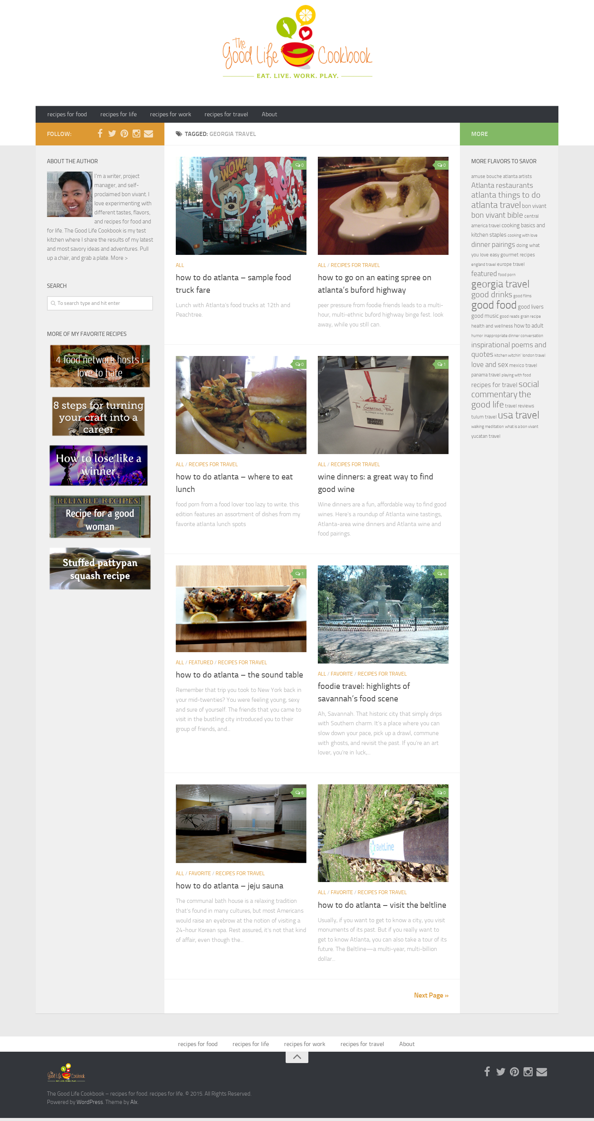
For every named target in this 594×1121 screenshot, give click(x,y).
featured (201, 665)
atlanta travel (496, 206)
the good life (501, 401)
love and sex (489, 366)
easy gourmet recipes (512, 256)
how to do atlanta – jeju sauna (229, 888)
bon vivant (534, 208)
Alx (134, 1105)
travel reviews (519, 408)
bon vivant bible (497, 217)
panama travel (485, 376)
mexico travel (523, 367)
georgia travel (500, 286)
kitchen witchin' (507, 357)
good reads (509, 318)
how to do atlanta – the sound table (239, 677)
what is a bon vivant (521, 428)
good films (522, 297)
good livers (531, 308)
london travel (533, 357)
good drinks (491, 296)
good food (494, 307)
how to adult (528, 327)
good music (485, 317)
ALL (180, 267)
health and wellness (492, 328)
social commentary (505, 391)
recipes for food (66, 115)
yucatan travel (485, 438)
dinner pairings (493, 246)
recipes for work (161, 115)
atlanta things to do (506, 197)
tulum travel (484, 419)
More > (119, 259)
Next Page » (431, 997)
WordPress (90, 1105)
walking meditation (487, 428)
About (251, 115)
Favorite (342, 676)
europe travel (511, 266)
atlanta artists (517, 178)
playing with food (516, 377)
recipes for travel (212, 115)
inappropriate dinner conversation (513, 337)
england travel (483, 266)
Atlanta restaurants (502, 187)
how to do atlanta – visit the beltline (382, 907)
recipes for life (112, 115)
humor (477, 337)
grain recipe (531, 318)
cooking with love (523, 237)
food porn (507, 276)
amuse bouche (486, 178)
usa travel (518, 417)
